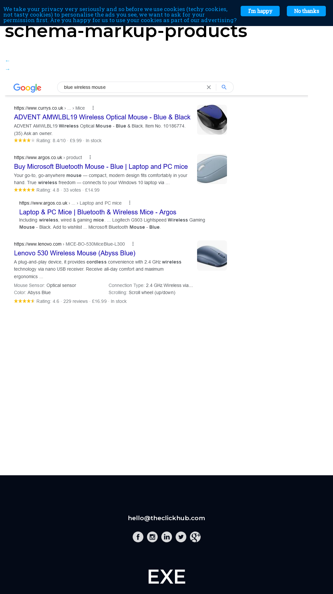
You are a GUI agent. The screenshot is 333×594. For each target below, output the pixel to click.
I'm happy (260, 10)
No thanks (306, 10)
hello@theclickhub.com (166, 518)
